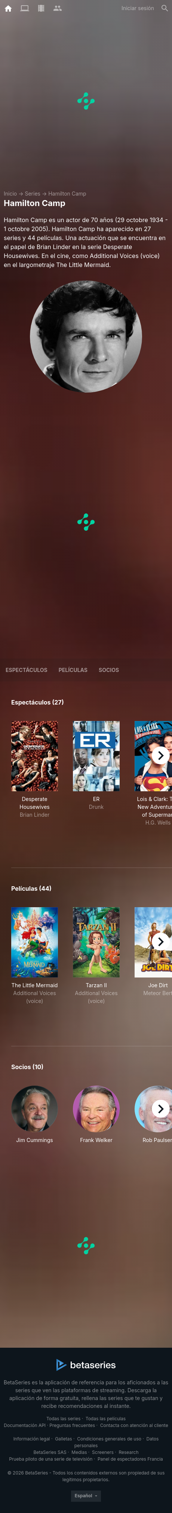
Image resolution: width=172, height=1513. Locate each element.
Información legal (31, 1439)
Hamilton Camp (67, 193)
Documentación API (25, 1425)
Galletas (63, 1439)
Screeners (103, 1452)
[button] (34, 1115)
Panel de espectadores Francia (130, 1459)
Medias (79, 1452)
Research (128, 1452)
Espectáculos (26, 670)
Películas (73, 670)
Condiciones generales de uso (109, 1439)
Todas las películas (106, 1418)
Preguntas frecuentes (72, 1425)
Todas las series (63, 1418)
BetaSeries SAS (50, 1452)
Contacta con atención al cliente (134, 1425)
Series (32, 193)
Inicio (10, 193)
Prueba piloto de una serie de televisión (50, 1459)
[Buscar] (165, 8)
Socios (109, 670)
